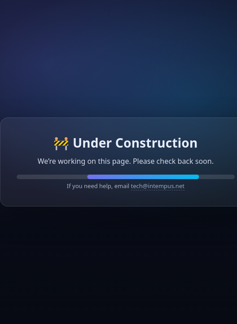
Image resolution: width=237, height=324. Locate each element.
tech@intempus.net (157, 186)
